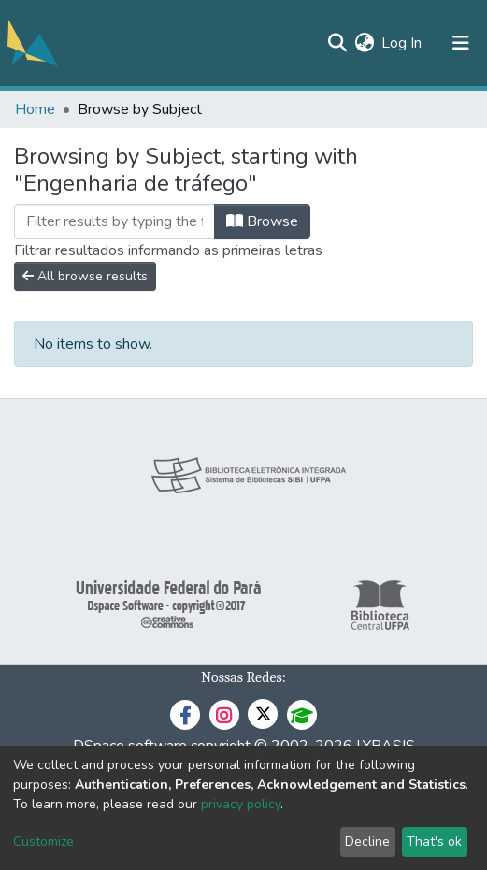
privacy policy (240, 804)
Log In (402, 43)
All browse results (85, 276)
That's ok (434, 841)
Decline (367, 841)
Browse (262, 221)
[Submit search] (337, 43)
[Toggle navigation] (461, 43)
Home (35, 109)
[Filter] (114, 221)
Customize (43, 841)
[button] (364, 43)
